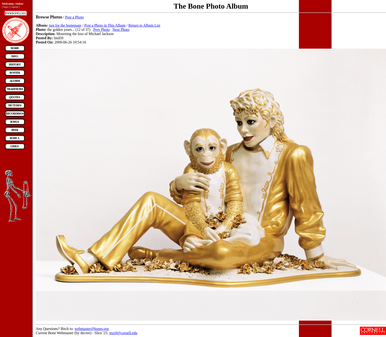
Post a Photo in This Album (104, 25)
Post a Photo (74, 17)
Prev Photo (101, 30)
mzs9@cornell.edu (123, 333)
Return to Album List (144, 25)
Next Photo (121, 30)
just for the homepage (65, 25)
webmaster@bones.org (91, 329)
